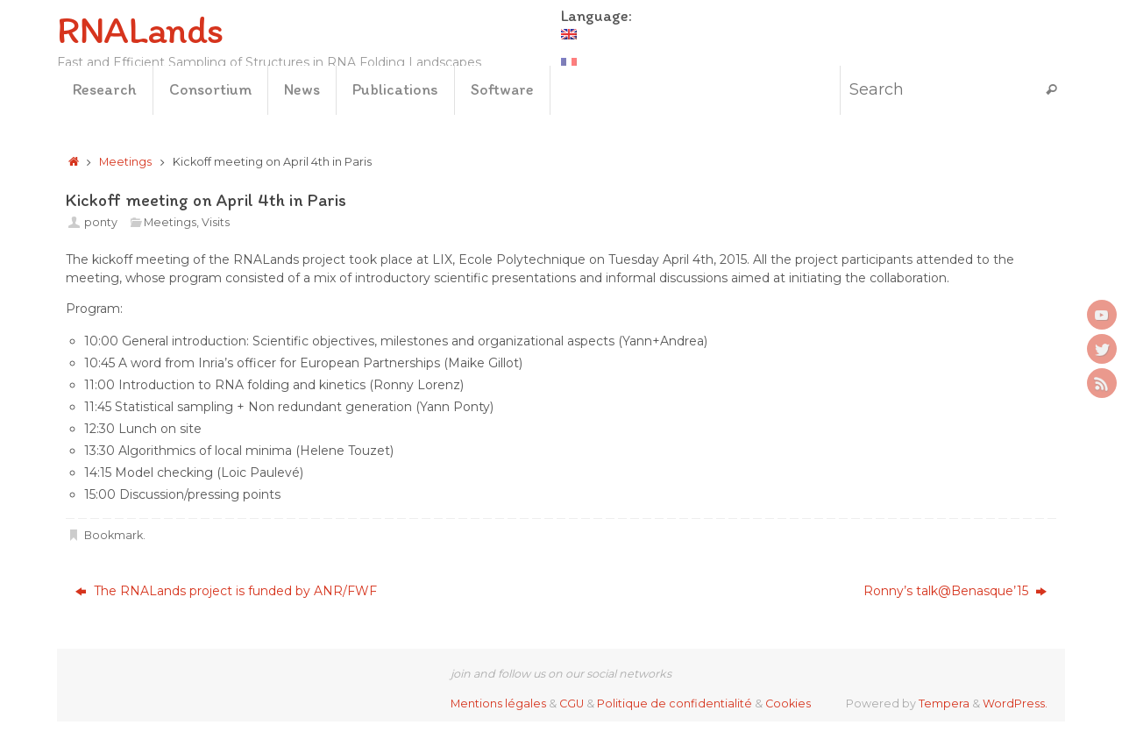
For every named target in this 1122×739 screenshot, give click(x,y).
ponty (100, 222)
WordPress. (1015, 703)
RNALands (139, 30)
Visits (216, 222)
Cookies (788, 703)
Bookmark (113, 535)
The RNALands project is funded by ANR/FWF (226, 591)
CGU (571, 703)
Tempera (944, 703)
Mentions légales (498, 703)
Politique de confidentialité (674, 703)
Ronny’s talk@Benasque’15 (955, 591)
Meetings (125, 161)
